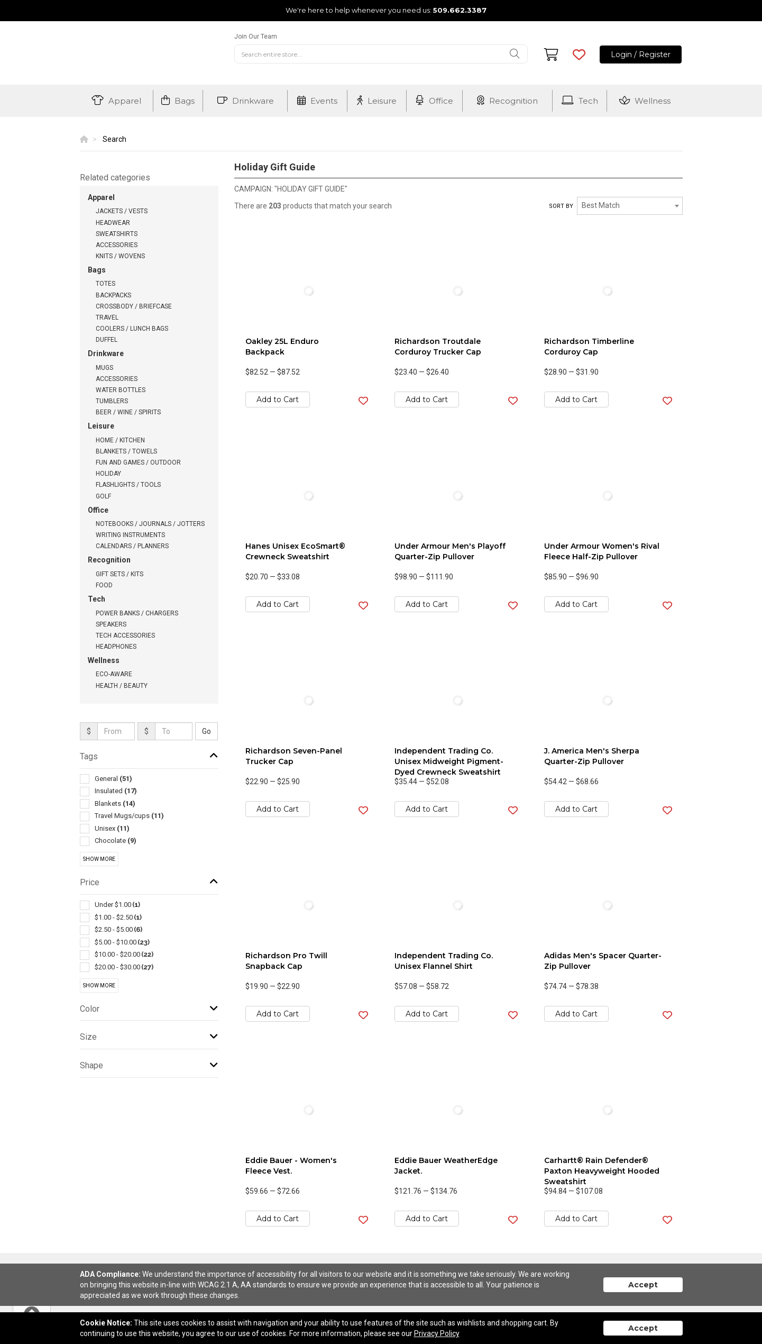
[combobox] (630, 206)
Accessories (116, 245)
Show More (99, 859)
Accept (643, 1284)
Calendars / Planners (132, 546)
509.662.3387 (459, 10)
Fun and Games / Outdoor (138, 462)
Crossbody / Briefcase (134, 306)
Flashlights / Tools (128, 484)
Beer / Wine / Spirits (128, 412)
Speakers (111, 624)
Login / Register (641, 54)
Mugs (104, 367)
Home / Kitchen (120, 440)
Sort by (561, 206)
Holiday (108, 473)
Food (104, 585)
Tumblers (112, 401)
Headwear (113, 222)
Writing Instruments (130, 535)
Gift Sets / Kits (119, 574)
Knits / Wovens (120, 256)
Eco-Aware (114, 674)
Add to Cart (277, 399)
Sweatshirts (116, 234)
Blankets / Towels (126, 451)
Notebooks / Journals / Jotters (150, 524)
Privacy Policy (437, 1333)
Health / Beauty (122, 685)
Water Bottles (120, 390)
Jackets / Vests (122, 211)
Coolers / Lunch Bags (132, 328)
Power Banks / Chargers (137, 613)
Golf (103, 496)
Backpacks (113, 295)
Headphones (116, 646)
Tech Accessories (125, 635)
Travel (107, 317)
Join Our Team (255, 36)
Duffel (106, 339)
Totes (105, 283)
